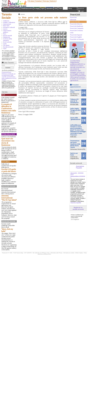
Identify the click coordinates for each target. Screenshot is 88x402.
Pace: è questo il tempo (75, 91)
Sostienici (53, 1)
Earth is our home (74, 154)
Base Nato (6, 25)
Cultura (11, 8)
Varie (4, 48)
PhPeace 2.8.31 (45, 252)
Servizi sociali (7, 35)
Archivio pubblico (8, 70)
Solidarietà (6, 37)
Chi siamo (31, 1)
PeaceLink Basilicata (76, 26)
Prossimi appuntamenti (75, 86)
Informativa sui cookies (68, 252)
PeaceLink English (8, 186)
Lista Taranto (9, 62)
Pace (5, 8)
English (65, 8)
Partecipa (46, 1)
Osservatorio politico (7, 31)
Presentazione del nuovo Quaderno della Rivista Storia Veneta (75, 144)
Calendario (49, 8)
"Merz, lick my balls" (7, 230)
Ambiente (6, 21)
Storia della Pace (8, 134)
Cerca (70, 8)
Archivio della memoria (7, 39)
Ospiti (43, 8)
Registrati (81, 8)
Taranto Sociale (7, 16)
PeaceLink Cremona (76, 30)
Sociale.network (8, 47)
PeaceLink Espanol (76, 35)
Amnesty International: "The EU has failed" (9, 198)
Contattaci (38, 1)
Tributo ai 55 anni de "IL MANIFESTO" (74, 100)
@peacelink (73, 173)
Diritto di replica (79, 252)
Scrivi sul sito (7, 42)
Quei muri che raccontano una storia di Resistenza (7, 141)
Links (5, 44)
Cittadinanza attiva (27, 8)
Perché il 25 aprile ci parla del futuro (8, 170)
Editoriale (6, 161)
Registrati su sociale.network (78, 208)
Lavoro (5, 29)
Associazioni (7, 24)
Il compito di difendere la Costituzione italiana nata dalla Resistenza (8, 108)
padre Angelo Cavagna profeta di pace (75, 110)
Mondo (17, 8)
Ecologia (36, 8)
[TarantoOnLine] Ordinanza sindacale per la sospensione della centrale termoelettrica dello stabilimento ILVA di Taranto (9, 76)
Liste (55, 8)
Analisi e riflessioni (9, 22)
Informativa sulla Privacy (56, 252)
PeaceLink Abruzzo (76, 24)
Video (60, 8)
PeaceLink (75, 14)
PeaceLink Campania (76, 28)
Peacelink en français (77, 39)
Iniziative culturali (9, 27)
